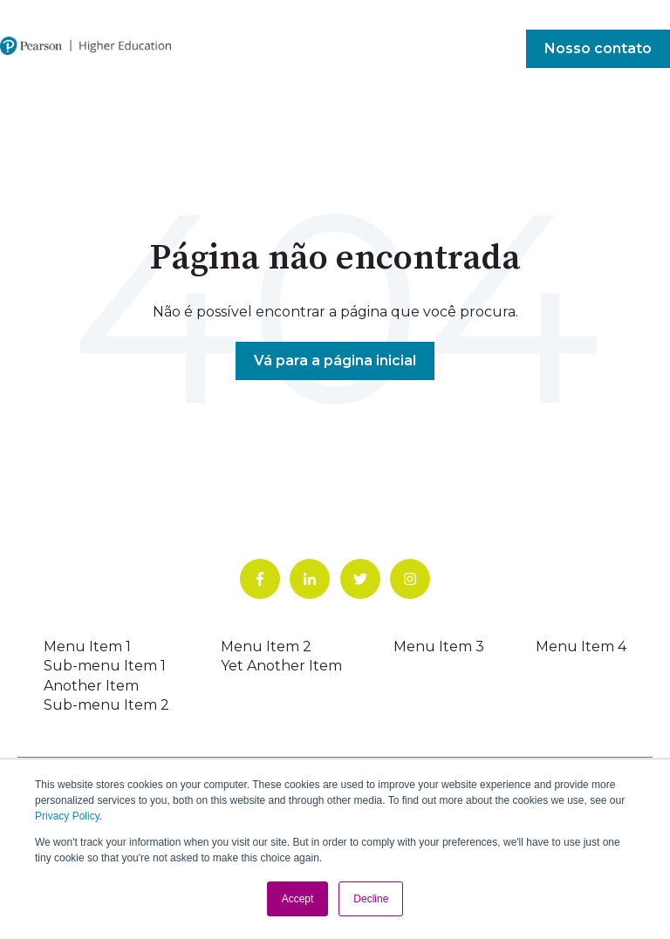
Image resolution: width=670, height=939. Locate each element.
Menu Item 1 (87, 646)
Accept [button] (298, 899)
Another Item (91, 685)
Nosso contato (598, 48)
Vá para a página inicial (335, 360)
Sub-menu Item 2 (106, 705)
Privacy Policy (67, 816)
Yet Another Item (281, 665)
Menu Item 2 (266, 646)
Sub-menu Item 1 (105, 665)
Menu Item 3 (438, 646)
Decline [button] (370, 899)
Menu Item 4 (581, 646)
